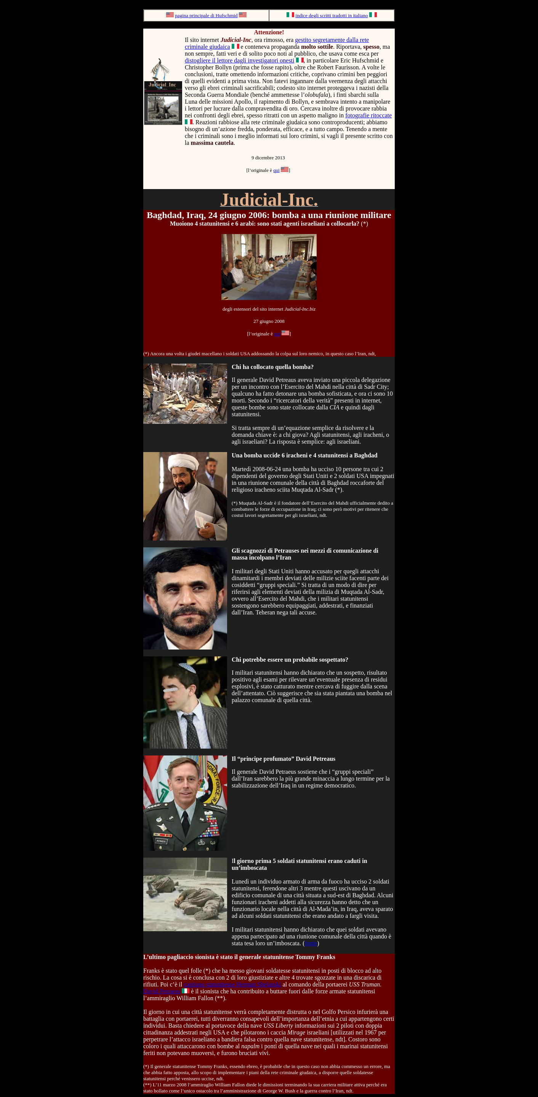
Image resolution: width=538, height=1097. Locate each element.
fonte (311, 943)
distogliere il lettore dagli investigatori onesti (240, 60)
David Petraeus (161, 991)
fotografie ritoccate (368, 115)
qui (276, 170)
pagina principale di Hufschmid (206, 15)
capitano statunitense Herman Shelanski (232, 984)
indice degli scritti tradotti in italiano (331, 15)
